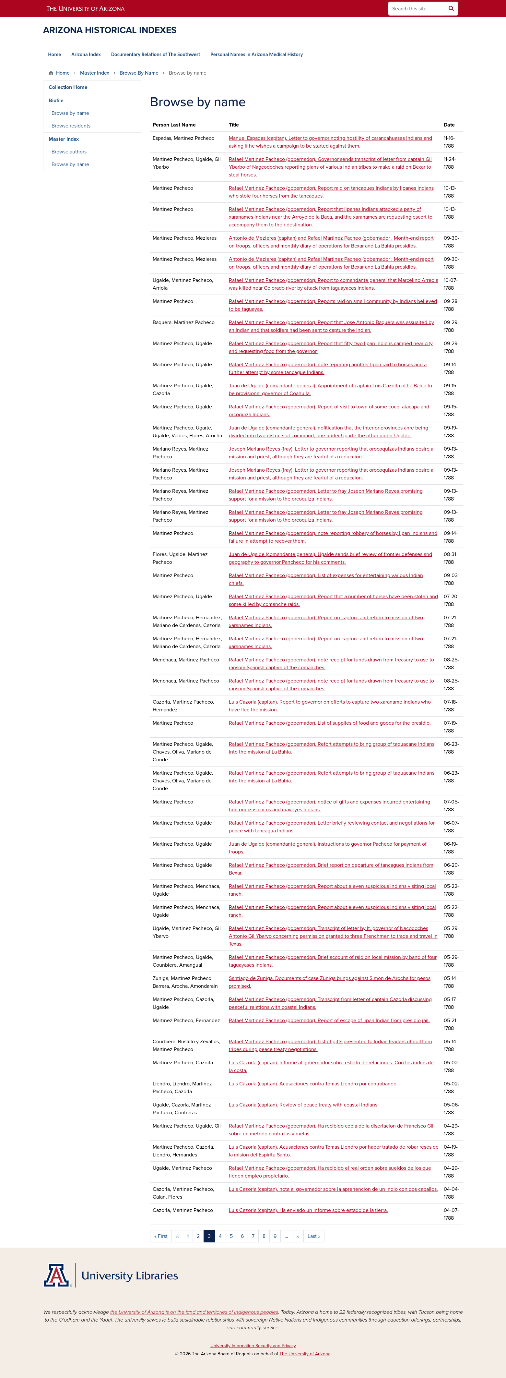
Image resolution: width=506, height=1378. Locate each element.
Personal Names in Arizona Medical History (257, 54)
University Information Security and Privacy (253, 1345)
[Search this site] (416, 9)
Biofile (56, 100)
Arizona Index (86, 54)
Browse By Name (139, 73)
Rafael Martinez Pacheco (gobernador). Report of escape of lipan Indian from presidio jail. (329, 1020)
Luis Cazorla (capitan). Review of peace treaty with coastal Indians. (304, 1105)
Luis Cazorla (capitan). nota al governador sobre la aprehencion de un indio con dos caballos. (333, 1189)
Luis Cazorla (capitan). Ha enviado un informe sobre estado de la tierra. (308, 1210)
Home (54, 54)
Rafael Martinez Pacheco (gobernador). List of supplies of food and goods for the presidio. (330, 723)
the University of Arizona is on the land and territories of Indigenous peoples (194, 1312)
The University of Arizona (304, 1354)
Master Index (94, 73)
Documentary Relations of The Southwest (155, 54)
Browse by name (70, 113)
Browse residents (71, 126)
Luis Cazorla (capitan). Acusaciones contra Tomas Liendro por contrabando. (313, 1084)
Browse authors (69, 152)
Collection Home (68, 87)
